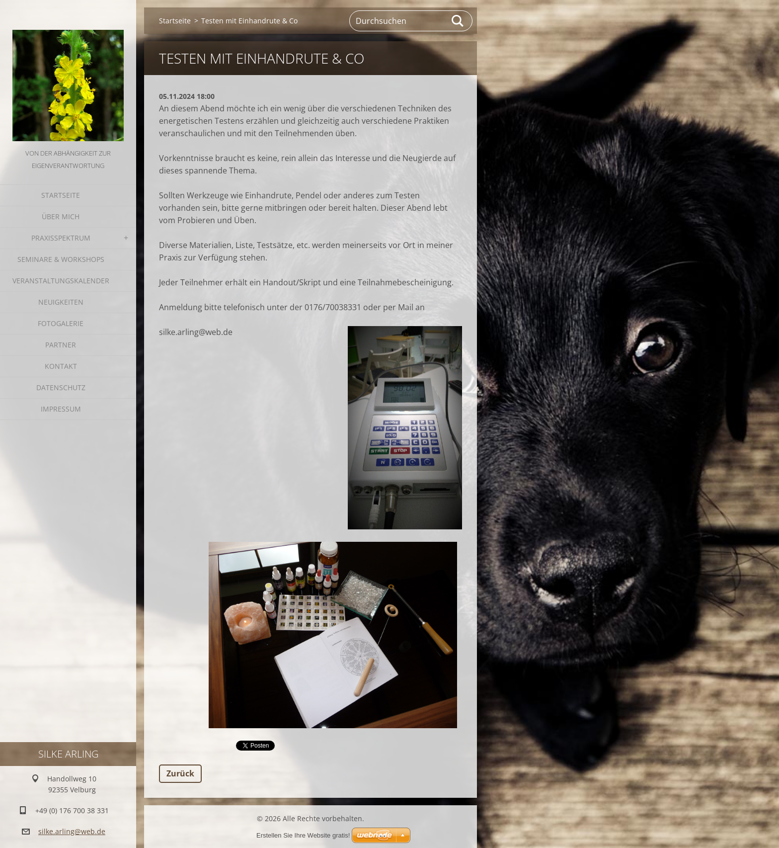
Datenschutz (60, 387)
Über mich (60, 216)
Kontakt (61, 366)
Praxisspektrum (60, 238)
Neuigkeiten (60, 302)
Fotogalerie (60, 323)
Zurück (180, 773)
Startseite (60, 195)
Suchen (458, 20)
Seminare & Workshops (60, 259)
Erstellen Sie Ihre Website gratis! (303, 835)
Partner (60, 344)
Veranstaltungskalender (60, 280)
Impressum (61, 409)
